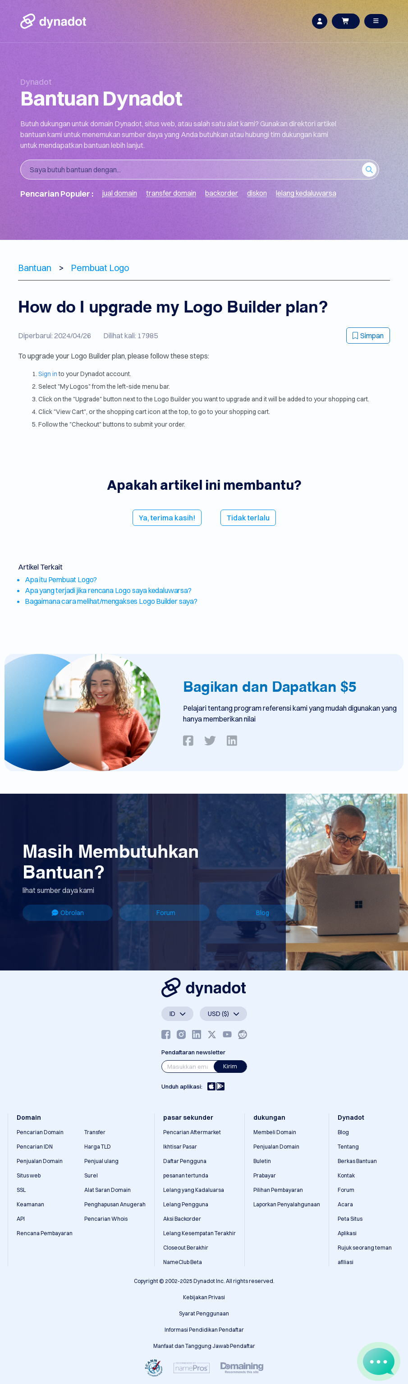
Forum (165, 913)
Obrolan (68, 913)
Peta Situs (350, 1218)
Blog (262, 913)
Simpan (368, 335)
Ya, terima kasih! (167, 517)
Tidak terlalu (248, 517)
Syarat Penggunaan (204, 1313)
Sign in (47, 374)
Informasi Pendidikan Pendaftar (204, 1329)
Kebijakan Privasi (204, 1297)
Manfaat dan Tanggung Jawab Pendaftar (204, 1346)
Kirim (230, 1066)
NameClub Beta (182, 1262)
